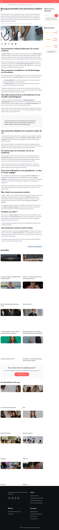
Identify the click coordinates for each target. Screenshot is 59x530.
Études (13, 4)
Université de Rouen (55, 46)
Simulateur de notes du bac (36, 500)
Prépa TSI (25, 458)
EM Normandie (55, 32)
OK (56, 15)
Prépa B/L (25, 484)
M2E (24, 407)
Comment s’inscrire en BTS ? (8, 359)
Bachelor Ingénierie (27, 433)
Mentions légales (34, 511)
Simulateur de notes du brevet (36, 498)
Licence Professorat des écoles (8, 407)
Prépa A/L (3, 484)
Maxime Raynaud (27, 304)
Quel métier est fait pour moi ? (14, 511)
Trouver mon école (22, 374)
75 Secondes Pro (34, 518)
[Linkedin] (15, 498)
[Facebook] (9, 498)
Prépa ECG (3, 458)
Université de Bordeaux (55, 39)
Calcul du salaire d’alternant (36, 503)
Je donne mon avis (51, 51)
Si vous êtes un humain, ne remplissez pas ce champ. (51, 18)
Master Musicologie (5, 433)
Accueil (9, 4)
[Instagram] (18, 498)
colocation (23, 175)
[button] (2, 43)
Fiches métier (11, 514)
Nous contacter (33, 516)
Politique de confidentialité (36, 514)
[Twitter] (12, 498)
